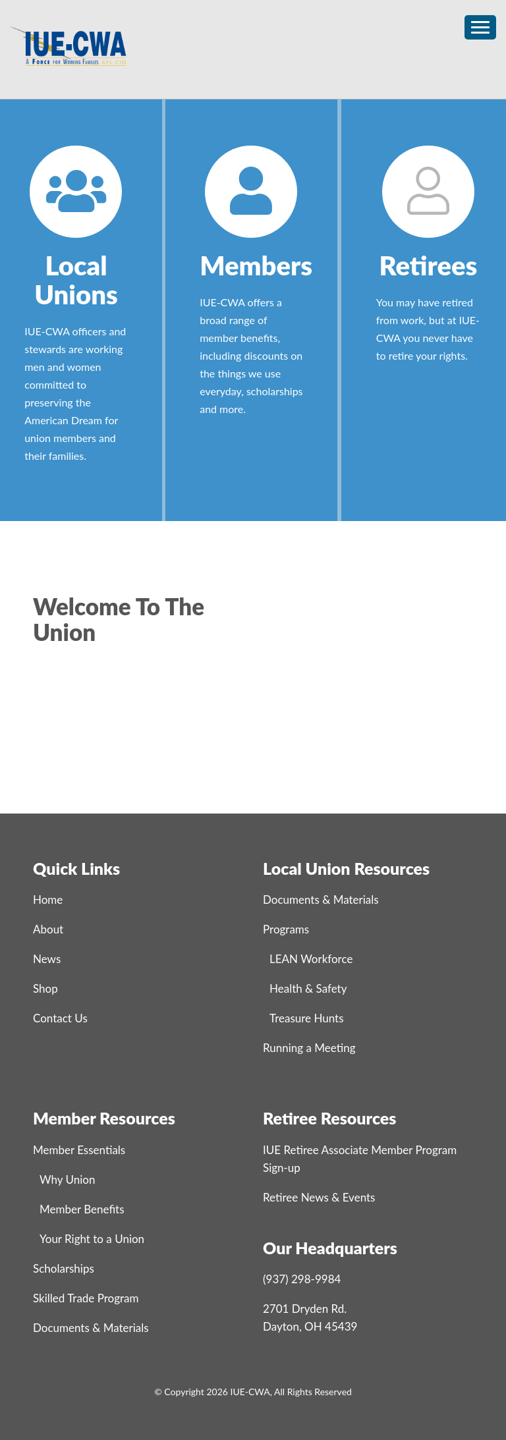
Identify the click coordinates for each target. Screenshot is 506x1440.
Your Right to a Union (92, 1239)
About (48, 929)
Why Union (67, 1179)
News (47, 959)
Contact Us (60, 1018)
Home (48, 899)
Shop (45, 988)
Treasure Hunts (306, 1018)
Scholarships (63, 1268)
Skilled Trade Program (85, 1298)
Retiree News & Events (319, 1197)
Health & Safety (308, 988)
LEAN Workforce (310, 959)
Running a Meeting (309, 1048)
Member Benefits (82, 1209)
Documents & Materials (321, 899)
